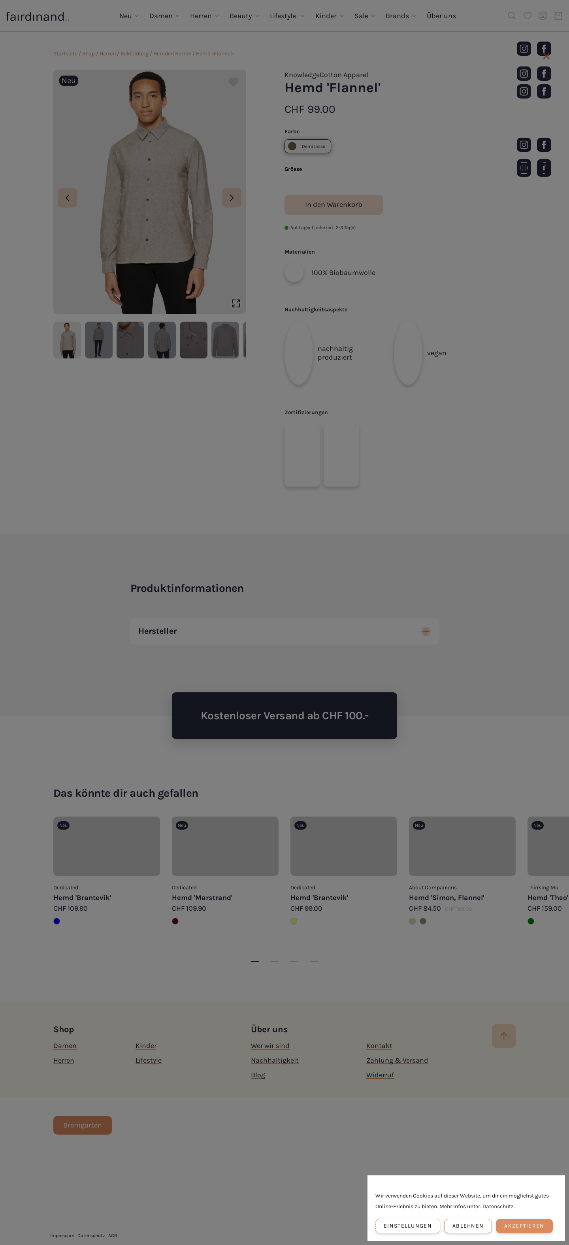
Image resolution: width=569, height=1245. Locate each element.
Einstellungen (408, 1225)
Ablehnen (468, 1225)
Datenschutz (498, 1206)
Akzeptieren (524, 1225)
